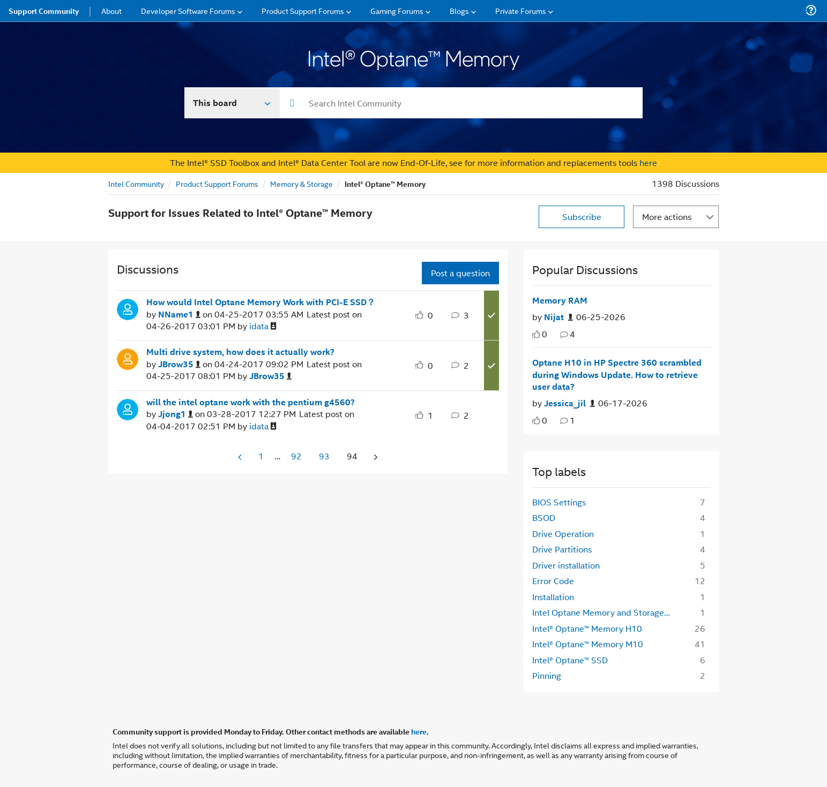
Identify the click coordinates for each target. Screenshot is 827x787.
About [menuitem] (111, 10)
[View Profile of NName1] (179, 314)
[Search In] (232, 102)
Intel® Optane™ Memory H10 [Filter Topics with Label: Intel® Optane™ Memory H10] (587, 628)
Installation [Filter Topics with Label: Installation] (553, 597)
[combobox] (461, 102)
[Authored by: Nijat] (558, 317)
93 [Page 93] (324, 456)
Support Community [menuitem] (44, 11)
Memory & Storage (301, 183)
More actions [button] (666, 216)
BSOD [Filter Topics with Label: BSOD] (543, 517)
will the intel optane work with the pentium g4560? (250, 402)
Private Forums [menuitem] (520, 10)
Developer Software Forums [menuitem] (188, 10)
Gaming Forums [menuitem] (396, 10)
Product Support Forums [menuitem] (303, 10)
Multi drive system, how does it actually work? (240, 352)
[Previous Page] (241, 457)
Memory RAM (559, 300)
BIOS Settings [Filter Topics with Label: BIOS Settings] (559, 502)
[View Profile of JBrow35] (179, 364)
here (648, 162)
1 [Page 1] (261, 456)
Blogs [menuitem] (459, 10)
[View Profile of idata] (263, 326)
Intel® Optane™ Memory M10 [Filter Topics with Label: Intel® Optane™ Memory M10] (587, 644)
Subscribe (581, 216)
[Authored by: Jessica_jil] (569, 403)
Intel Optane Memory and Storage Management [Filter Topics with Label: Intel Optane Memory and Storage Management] (604, 612)
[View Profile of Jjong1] (175, 414)
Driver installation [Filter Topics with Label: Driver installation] (566, 565)
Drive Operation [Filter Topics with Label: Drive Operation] (563, 533)
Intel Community (136, 183)
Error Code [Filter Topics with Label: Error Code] (553, 580)
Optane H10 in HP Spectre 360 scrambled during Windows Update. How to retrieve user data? (617, 374)
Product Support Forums (217, 183)
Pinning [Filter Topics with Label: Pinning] (546, 675)
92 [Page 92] (296, 456)
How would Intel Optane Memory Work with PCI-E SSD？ (260, 302)
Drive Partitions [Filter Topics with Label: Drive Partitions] (562, 549)
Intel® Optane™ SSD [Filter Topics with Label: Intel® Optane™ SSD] (570, 660)
